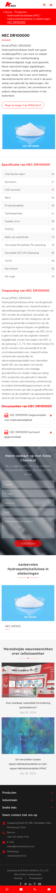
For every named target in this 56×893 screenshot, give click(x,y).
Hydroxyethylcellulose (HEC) (23, 15)
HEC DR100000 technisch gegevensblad (22, 434)
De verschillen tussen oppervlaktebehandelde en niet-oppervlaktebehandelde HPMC (28, 762)
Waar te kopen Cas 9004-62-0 (23, 105)
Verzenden (28, 542)
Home (8, 12)
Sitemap (18, 877)
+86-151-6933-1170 (18, 836)
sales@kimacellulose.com (20, 846)
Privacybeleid (35, 877)
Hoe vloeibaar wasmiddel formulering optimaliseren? (28, 703)
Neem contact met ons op (19, 815)
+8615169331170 (16, 855)
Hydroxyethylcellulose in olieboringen (28, 18)
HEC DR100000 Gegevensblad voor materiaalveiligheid (25, 417)
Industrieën (9, 800)
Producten (20, 12)
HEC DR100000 (16, 22)
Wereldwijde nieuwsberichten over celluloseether (28, 652)
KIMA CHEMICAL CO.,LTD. (36, 870)
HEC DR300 (13, 624)
